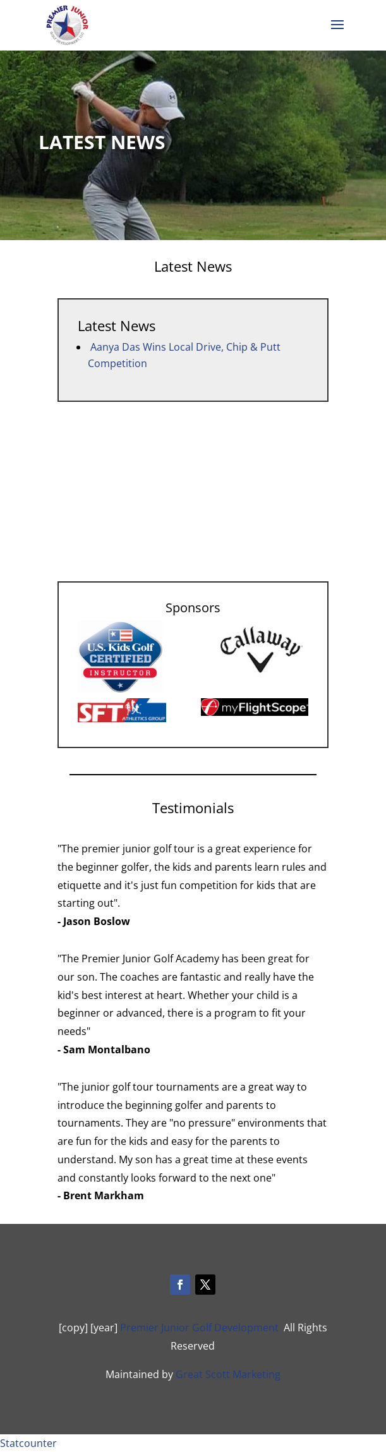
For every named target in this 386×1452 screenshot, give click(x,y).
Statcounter (28, 1443)
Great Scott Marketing (228, 1374)
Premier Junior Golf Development (199, 1327)
